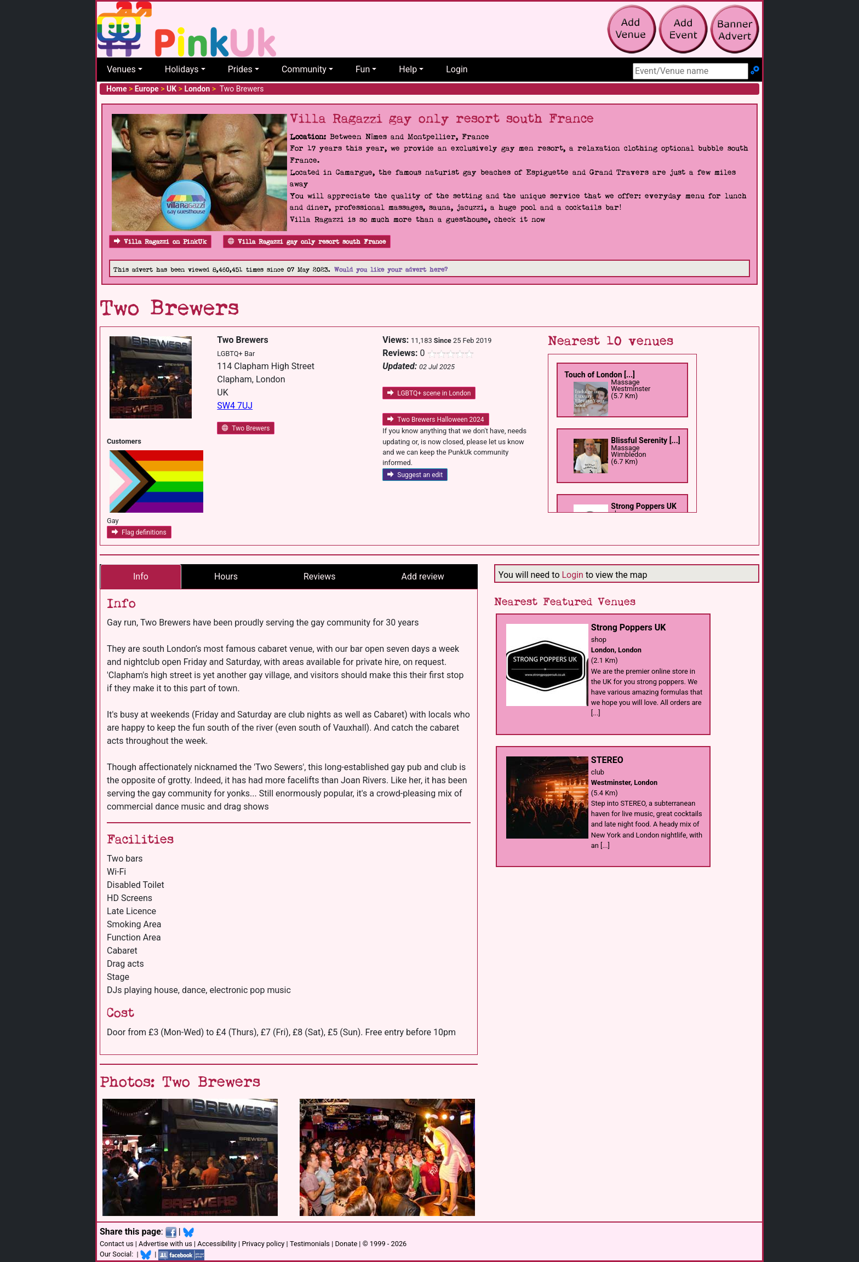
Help (408, 69)
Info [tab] (140, 576)
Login (456, 69)
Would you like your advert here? (391, 269)
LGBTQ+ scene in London (429, 393)
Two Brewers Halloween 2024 (435, 419)
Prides (240, 69)
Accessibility (217, 1244)
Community (304, 69)
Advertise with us (165, 1244)
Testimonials (310, 1244)
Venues (121, 69)
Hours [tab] (226, 576)
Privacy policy (263, 1244)
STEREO (607, 760)
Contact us (117, 1244)
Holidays (182, 69)
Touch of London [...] (599, 374)
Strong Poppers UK (644, 506)
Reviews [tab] (319, 576)
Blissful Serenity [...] (645, 440)
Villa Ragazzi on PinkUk (160, 241)
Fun (363, 69)
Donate (346, 1244)
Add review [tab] (423, 576)
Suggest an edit (415, 475)
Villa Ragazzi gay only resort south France (307, 241)
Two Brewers (246, 428)
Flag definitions (139, 532)
